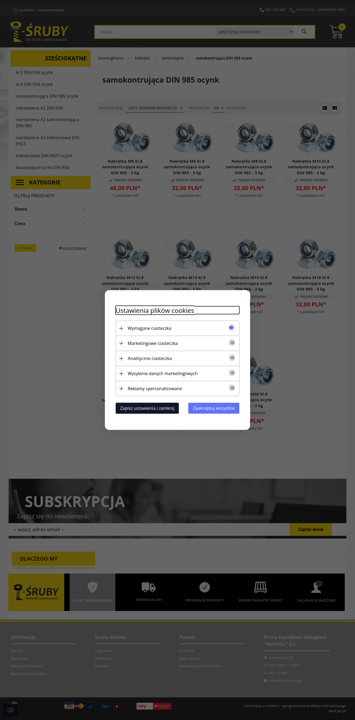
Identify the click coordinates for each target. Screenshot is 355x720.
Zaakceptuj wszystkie (214, 408)
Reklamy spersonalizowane (155, 389)
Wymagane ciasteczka (149, 328)
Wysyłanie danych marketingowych (163, 373)
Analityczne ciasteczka (150, 358)
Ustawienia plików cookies (155, 310)
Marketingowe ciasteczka (153, 343)
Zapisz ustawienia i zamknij (147, 408)
